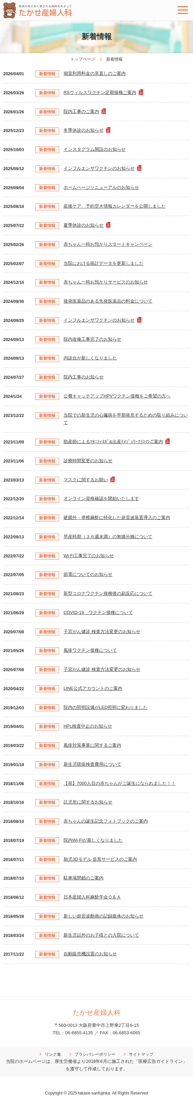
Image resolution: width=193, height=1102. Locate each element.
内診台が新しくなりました (90, 357)
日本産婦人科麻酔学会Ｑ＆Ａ (92, 897)
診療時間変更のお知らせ (88, 460)
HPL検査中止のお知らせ (88, 726)
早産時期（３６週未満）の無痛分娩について (108, 536)
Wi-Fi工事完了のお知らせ (89, 555)
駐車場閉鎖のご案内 (84, 877)
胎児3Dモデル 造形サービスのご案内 (100, 859)
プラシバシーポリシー (94, 1054)
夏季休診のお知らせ (84, 225)
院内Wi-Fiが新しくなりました (93, 840)
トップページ (82, 59)
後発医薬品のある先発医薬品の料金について (108, 301)
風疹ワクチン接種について (90, 650)
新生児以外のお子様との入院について (101, 935)
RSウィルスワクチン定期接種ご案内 (100, 92)
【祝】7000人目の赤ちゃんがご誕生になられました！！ (120, 783)
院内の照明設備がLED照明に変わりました (106, 707)
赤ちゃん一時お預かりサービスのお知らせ (106, 282)
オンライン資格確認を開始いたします (101, 498)
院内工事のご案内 (81, 111)
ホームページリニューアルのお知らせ (101, 187)
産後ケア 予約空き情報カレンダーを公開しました (115, 206)
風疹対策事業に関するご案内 (92, 745)
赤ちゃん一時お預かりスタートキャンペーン (108, 244)
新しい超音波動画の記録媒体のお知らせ (103, 916)
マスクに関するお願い (86, 479)
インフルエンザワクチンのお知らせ (99, 168)
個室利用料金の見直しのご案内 (95, 73)
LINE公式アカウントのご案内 (93, 688)
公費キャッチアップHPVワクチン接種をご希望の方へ (117, 396)
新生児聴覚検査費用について (92, 764)
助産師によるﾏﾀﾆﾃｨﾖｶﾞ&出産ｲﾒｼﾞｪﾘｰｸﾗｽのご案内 (113, 441)
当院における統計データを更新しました (103, 263)
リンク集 (53, 1054)
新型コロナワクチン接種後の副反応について (108, 593)
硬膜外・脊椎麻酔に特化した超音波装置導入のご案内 (117, 517)
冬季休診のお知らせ (84, 130)
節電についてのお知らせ (88, 574)
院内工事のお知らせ (84, 376)
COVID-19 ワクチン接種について (98, 612)
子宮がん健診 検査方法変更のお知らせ (102, 631)
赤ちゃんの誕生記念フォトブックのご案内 (106, 821)
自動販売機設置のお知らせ (90, 953)
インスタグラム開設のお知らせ (95, 149)
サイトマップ (141, 1054)
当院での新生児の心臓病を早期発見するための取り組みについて (126, 418)
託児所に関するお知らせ (88, 802)
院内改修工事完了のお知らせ (92, 339)
